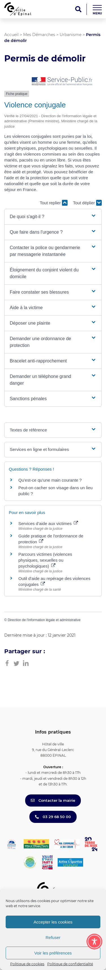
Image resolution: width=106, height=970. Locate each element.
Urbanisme (70, 34)
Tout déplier (87, 203)
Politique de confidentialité (70, 964)
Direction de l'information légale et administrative (44, 620)
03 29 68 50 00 (53, 816)
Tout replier (54, 203)
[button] (52, 216)
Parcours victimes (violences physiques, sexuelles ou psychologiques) (45, 560)
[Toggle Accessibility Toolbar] (94, 941)
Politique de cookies (27, 964)
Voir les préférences (53, 953)
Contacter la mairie (53, 800)
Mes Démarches (39, 34)
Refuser (53, 937)
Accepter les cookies (53, 922)
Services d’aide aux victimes (48, 523)
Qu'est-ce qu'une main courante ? (50, 480)
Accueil (11, 34)
